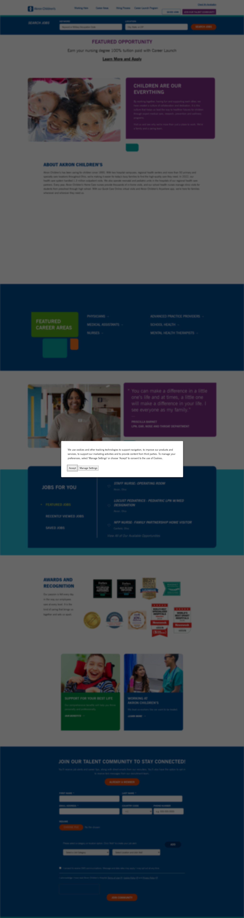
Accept (72, 467)
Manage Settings (88, 467)
